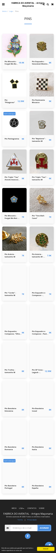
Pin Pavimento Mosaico (38, 101)
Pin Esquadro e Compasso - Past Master (39, 332)
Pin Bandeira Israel (38, 409)
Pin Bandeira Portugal (10, 487)
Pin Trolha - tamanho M (10, 371)
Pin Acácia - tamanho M (10, 255)
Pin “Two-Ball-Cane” (38, 217)
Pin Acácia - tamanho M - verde (38, 255)
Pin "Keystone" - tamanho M (39, 139)
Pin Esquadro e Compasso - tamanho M (38, 294)
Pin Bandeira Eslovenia (10, 409)
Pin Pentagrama (12, 139)
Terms (20, 520)
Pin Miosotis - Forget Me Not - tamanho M (11, 217)
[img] (14, 46)
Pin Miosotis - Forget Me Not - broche (11, 62)
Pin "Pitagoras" (10, 101)
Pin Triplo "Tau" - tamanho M (39, 178)
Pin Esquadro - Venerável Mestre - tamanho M (40, 62)
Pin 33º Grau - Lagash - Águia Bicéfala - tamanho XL (38, 371)
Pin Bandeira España (38, 487)
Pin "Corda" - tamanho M (10, 294)
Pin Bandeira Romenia (10, 448)
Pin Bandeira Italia (38, 448)
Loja (11, 11)
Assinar (44, 527)
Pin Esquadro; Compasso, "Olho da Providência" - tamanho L (12, 332)
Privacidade (32, 520)
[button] (3, 4)
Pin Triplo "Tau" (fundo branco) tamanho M (12, 178)
